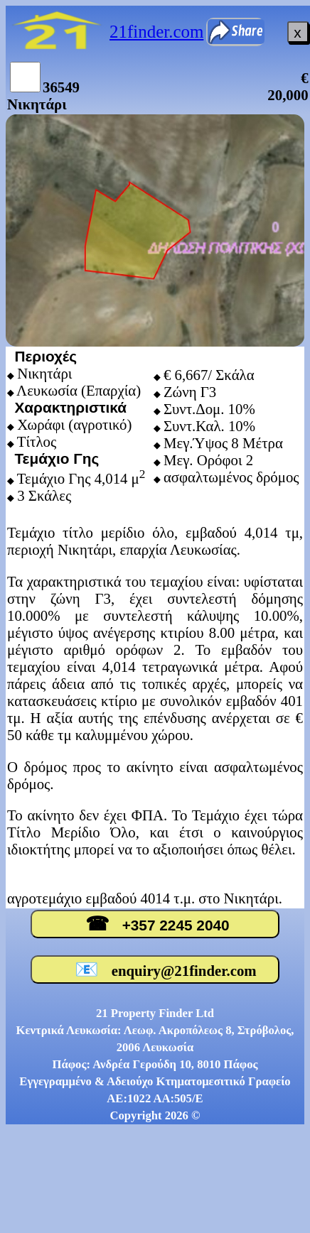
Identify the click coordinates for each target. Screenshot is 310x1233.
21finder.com (156, 31)
